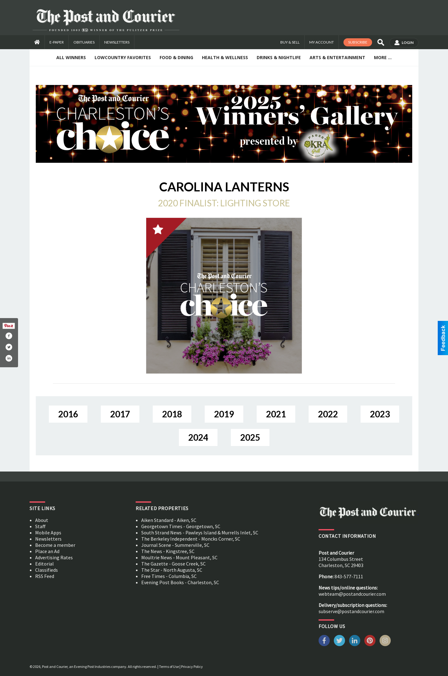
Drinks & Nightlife (279, 57)
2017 (120, 414)
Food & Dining (176, 57)
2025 (250, 437)
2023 (380, 414)
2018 (172, 414)
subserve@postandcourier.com (351, 611)
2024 (198, 437)
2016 (68, 414)
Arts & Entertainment (337, 57)
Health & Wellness (225, 57)
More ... (383, 57)
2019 (224, 414)
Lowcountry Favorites (123, 57)
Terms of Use (169, 666)
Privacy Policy (192, 666)
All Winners (71, 57)
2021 (276, 414)
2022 (328, 414)
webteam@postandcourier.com (352, 594)
